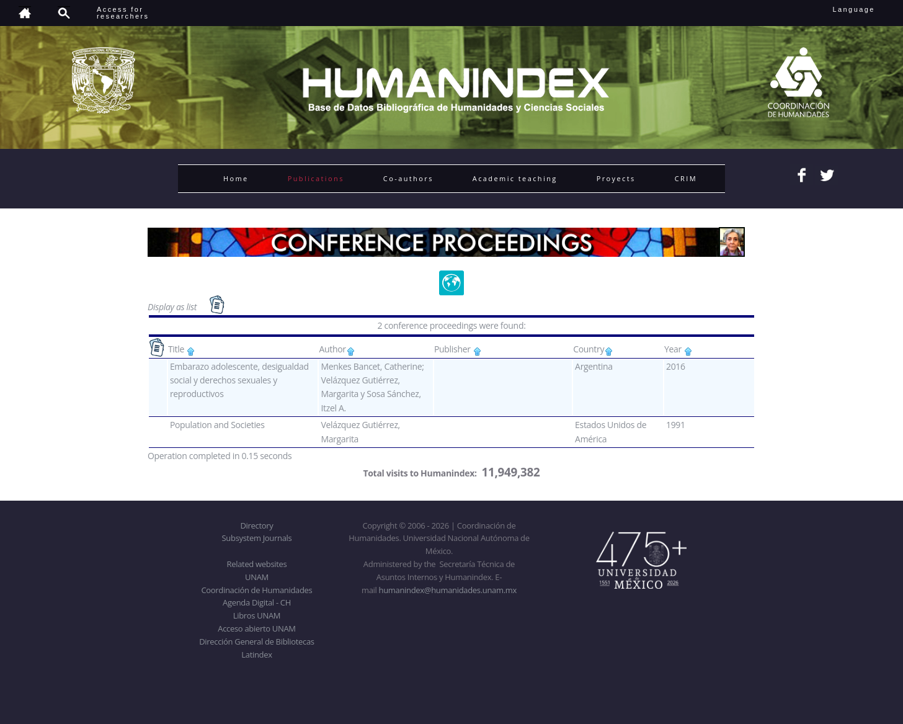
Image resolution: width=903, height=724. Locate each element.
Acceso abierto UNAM (256, 628)
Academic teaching (515, 178)
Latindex (256, 654)
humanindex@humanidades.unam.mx (448, 590)
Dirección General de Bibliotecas (256, 641)
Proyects (616, 178)
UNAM (257, 577)
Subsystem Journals (257, 537)
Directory (257, 525)
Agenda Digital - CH (257, 602)
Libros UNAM (256, 615)
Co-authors (408, 178)
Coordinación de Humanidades (257, 590)
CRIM (686, 178)
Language (862, 9)
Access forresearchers (123, 13)
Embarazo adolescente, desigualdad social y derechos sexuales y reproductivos (239, 380)
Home (236, 178)
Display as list (173, 307)
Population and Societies (217, 425)
